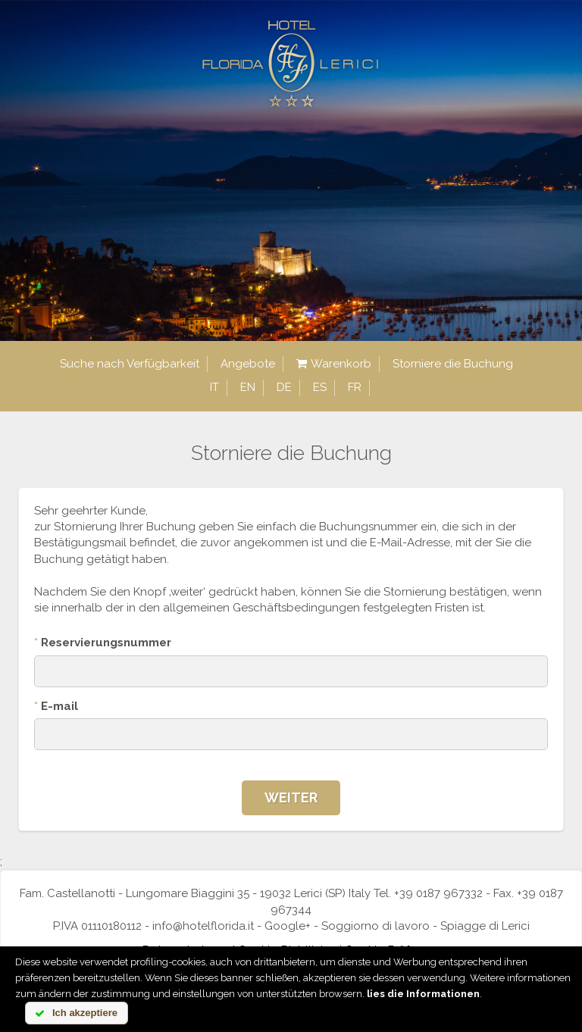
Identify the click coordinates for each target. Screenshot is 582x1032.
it (214, 387)
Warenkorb (333, 364)
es (320, 387)
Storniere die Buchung (453, 364)
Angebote (248, 364)
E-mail (56, 706)
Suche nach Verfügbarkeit (129, 364)
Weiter (291, 797)
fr (354, 387)
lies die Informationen (423, 993)
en (247, 387)
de (284, 387)
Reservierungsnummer (102, 642)
